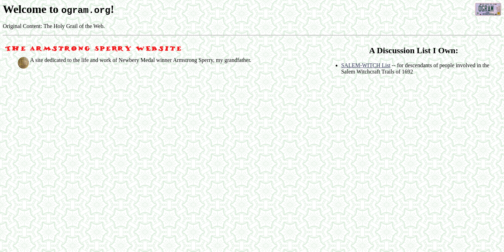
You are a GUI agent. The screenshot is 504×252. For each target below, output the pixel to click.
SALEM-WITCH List (366, 65)
